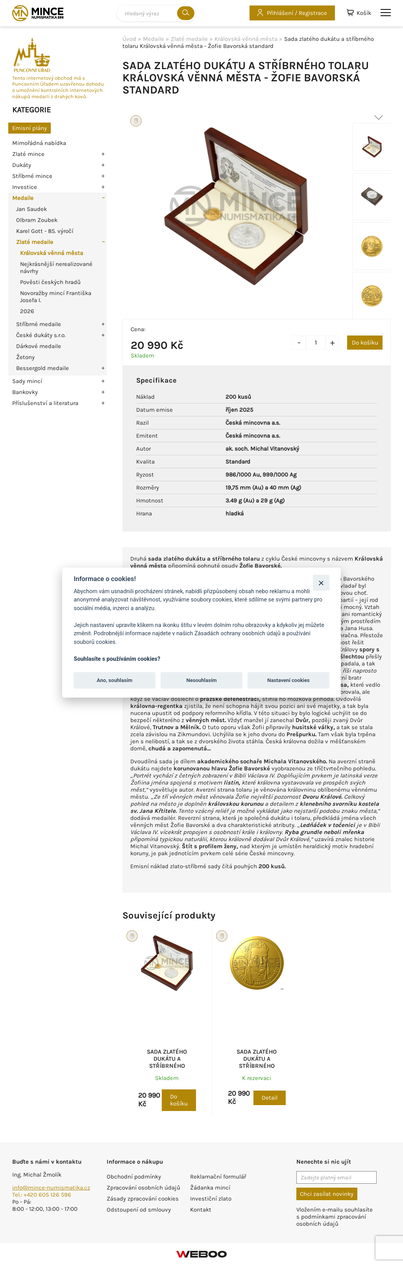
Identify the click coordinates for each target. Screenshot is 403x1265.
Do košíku (365, 342)
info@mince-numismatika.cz (51, 1187)
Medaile (22, 198)
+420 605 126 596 (47, 1194)
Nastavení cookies (288, 680)
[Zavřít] (321, 582)
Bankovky (25, 392)
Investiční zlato (210, 1198)
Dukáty (21, 165)
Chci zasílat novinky (326, 1193)
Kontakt (200, 1209)
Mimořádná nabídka (39, 143)
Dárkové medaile (38, 346)
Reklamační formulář (218, 1176)
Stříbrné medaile (38, 324)
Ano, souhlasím (115, 680)
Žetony (25, 357)
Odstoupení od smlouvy (139, 1209)
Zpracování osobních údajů (143, 1187)
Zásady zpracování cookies (143, 1198)
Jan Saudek (31, 209)
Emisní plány (29, 128)
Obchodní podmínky (134, 1176)
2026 (27, 311)
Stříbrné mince (32, 176)
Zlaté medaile (34, 242)
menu (386, 12)
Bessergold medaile (42, 368)
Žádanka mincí (210, 1187)
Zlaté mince (28, 154)
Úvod (129, 38)
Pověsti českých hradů (50, 282)
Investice (24, 187)
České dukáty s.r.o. (41, 335)
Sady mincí (27, 381)
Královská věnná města (51, 253)
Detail (269, 1097)
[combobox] (156, 13)
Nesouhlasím (201, 680)
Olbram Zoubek (36, 220)
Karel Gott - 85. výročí (44, 231)
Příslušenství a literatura (45, 403)
